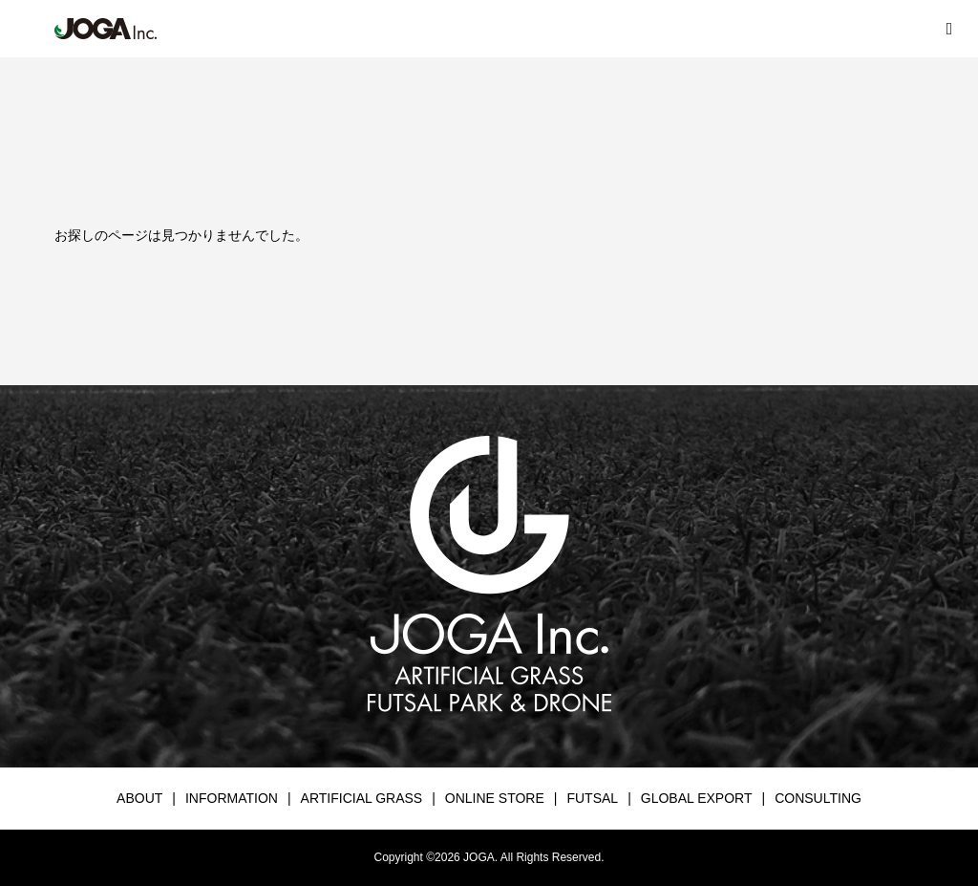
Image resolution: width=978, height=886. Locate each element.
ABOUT (139, 798)
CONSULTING (818, 798)
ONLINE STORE (494, 798)
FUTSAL (592, 798)
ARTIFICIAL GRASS (362, 798)
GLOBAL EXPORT (697, 798)
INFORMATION (231, 798)
